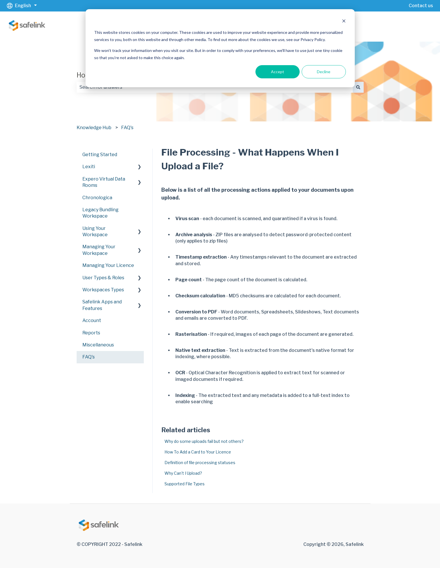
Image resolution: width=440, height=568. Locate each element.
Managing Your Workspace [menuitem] (98, 250)
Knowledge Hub (94, 127)
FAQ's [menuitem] (88, 357)
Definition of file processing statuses (199, 462)
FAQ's (127, 127)
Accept (277, 71)
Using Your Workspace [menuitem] (95, 231)
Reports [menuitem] (91, 333)
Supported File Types (184, 483)
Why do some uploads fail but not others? (204, 441)
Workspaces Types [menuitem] (103, 289)
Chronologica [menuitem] (97, 197)
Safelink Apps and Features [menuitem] (102, 305)
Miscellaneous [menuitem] (98, 345)
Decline (323, 71)
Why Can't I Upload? (183, 473)
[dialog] (220, 48)
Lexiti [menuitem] (88, 166)
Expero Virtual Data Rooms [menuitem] (103, 182)
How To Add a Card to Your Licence (197, 451)
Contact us (421, 5)
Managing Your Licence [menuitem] (108, 265)
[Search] (358, 87)
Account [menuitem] (91, 320)
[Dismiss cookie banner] (344, 21)
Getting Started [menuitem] (99, 154)
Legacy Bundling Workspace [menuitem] (100, 213)
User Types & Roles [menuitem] (103, 277)
